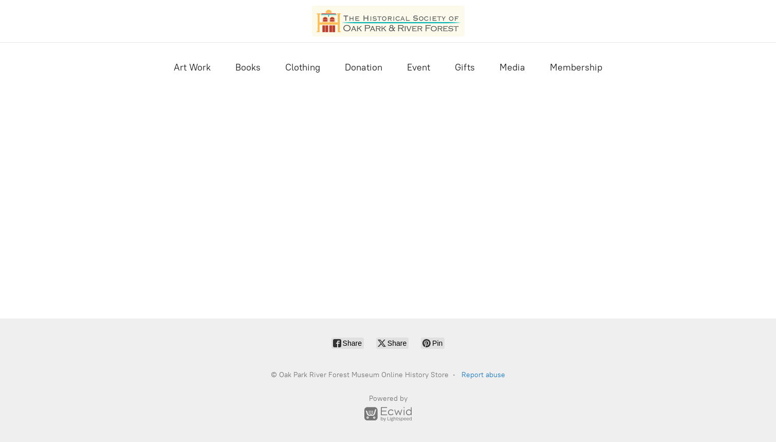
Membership (576, 67)
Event (418, 67)
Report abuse (483, 374)
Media (512, 67)
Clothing (302, 67)
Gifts (465, 67)
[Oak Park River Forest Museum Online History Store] (388, 21)
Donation (363, 67)
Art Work (192, 67)
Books (248, 67)
